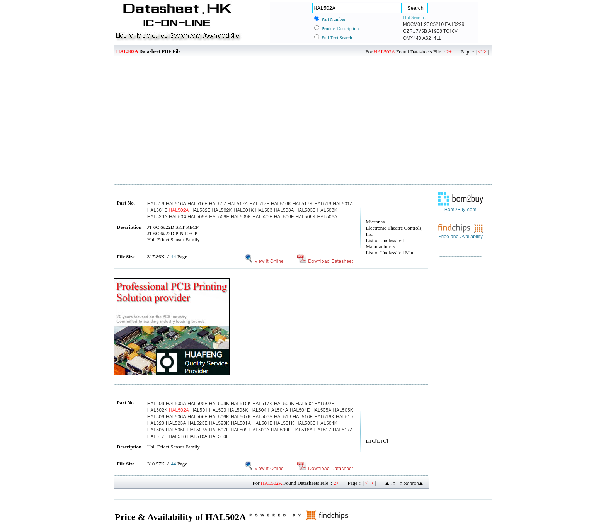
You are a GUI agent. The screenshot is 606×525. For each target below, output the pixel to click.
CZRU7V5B (415, 30)
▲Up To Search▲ (404, 483)
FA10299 (454, 23)
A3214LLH (433, 37)
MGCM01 (413, 23)
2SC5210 (434, 23)
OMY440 (412, 37)
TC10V (450, 30)
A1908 (435, 30)
